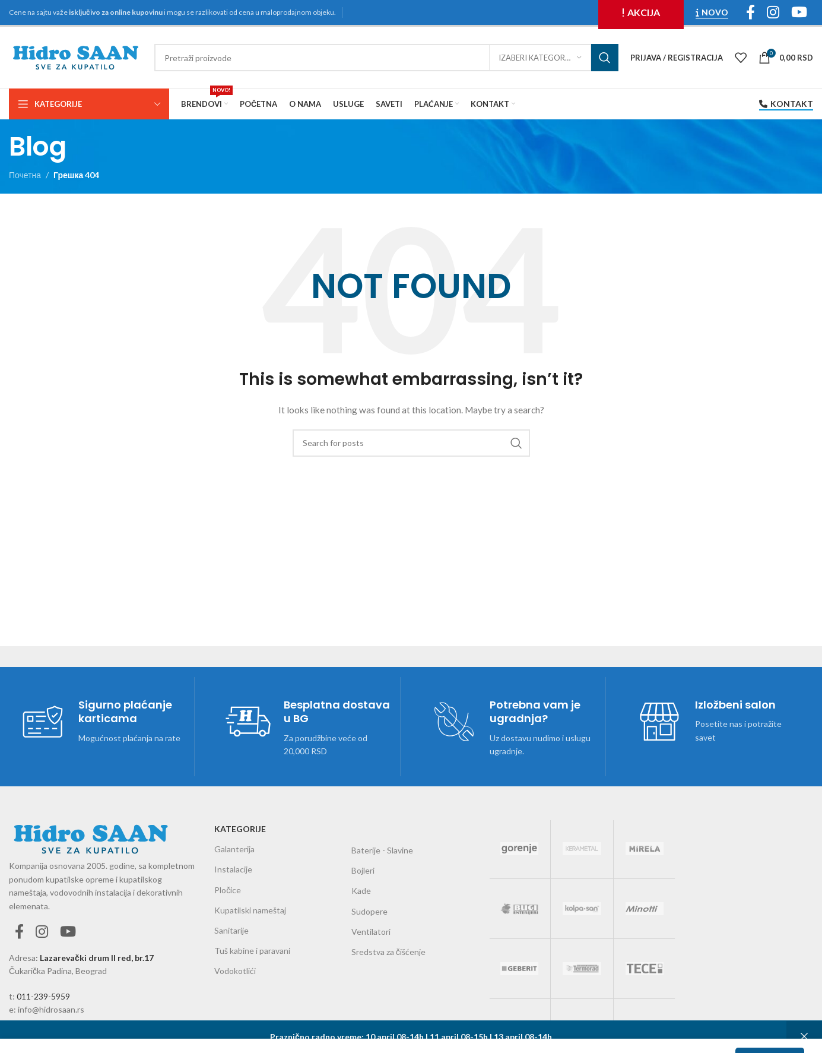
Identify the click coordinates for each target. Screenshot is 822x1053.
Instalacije (233, 869)
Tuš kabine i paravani (252, 951)
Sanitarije (231, 930)
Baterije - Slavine (382, 850)
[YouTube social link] (68, 932)
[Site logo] (75, 57)
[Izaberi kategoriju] (540, 57)
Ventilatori (371, 931)
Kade (361, 891)
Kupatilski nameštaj (250, 910)
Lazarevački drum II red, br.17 (97, 958)
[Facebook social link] (19, 932)
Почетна (25, 175)
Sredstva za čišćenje (388, 952)
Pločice (227, 890)
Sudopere (369, 911)
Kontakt (786, 104)
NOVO (712, 13)
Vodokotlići (235, 971)
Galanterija (234, 849)
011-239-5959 (43, 996)
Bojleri (362, 870)
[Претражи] (386, 57)
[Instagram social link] (42, 932)
